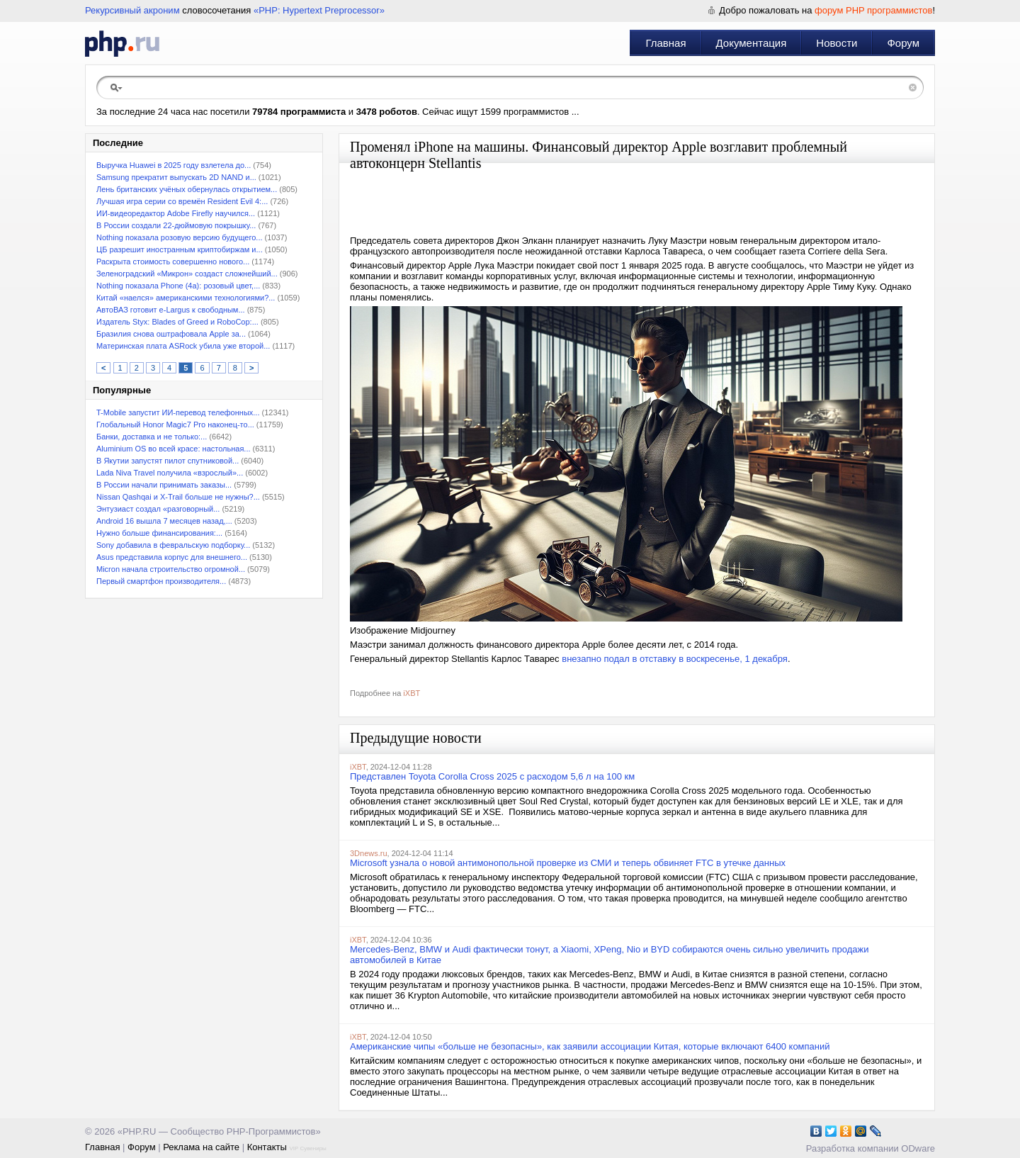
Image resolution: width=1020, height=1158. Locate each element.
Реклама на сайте (201, 1147)
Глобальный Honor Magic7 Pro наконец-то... (175, 424)
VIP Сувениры (307, 1148)
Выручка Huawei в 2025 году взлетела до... (173, 165)
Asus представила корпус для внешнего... (171, 557)
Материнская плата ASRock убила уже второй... (183, 346)
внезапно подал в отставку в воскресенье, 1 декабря (675, 658)
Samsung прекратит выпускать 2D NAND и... (176, 177)
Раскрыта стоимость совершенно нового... (172, 261)
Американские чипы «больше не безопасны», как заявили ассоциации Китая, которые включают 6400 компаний (590, 1046)
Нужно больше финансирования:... (159, 533)
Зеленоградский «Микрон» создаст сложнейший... (187, 273)
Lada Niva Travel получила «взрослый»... (169, 472)
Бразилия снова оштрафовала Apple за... (171, 334)
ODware (918, 1148)
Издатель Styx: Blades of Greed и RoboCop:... (177, 321)
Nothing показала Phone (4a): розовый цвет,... (178, 285)
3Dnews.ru (368, 853)
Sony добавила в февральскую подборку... (173, 545)
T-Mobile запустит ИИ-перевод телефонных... (177, 412)
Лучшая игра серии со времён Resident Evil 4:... (182, 201)
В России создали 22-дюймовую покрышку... (176, 225)
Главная (665, 43)
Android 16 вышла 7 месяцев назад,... (164, 521)
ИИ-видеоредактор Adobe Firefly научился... (175, 213)
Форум (903, 43)
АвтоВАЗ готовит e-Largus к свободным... (170, 309)
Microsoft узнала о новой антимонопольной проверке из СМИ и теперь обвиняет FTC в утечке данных (568, 863)
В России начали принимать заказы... (164, 484)
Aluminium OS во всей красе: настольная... (173, 448)
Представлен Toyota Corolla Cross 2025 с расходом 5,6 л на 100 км (492, 776)
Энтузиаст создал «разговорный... (158, 509)
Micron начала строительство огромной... (170, 569)
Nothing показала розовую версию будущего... (179, 237)
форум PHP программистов (873, 10)
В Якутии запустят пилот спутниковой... (167, 460)
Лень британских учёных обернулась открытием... (186, 189)
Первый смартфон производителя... (161, 581)
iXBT (411, 693)
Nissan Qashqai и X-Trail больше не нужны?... (178, 497)
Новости (836, 43)
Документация (751, 43)
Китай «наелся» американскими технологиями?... (185, 297)
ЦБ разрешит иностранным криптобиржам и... (179, 249)
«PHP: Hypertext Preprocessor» (319, 10)
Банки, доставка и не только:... (151, 436)
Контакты (267, 1147)
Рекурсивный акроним (132, 10)
